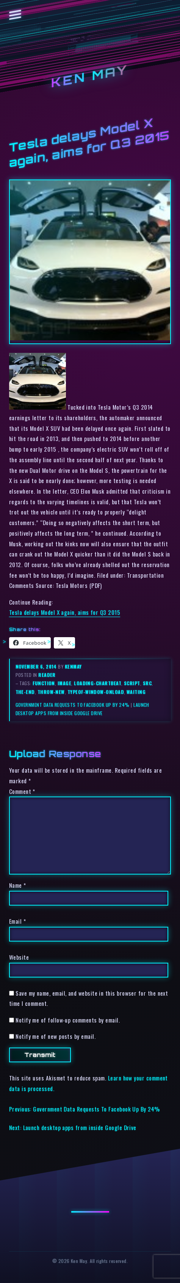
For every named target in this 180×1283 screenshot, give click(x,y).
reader (47, 674)
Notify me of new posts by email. (55, 1036)
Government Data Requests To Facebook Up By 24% (73, 704)
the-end (25, 691)
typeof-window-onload (95, 691)
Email (17, 921)
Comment (22, 791)
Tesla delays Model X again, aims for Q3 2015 (64, 612)
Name (17, 885)
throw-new (51, 691)
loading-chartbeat (97, 683)
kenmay (73, 666)
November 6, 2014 (37, 666)
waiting (136, 691)
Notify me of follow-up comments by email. (68, 1020)
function (44, 683)
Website (19, 957)
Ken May (90, 76)
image (64, 683)
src (147, 683)
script (132, 683)
